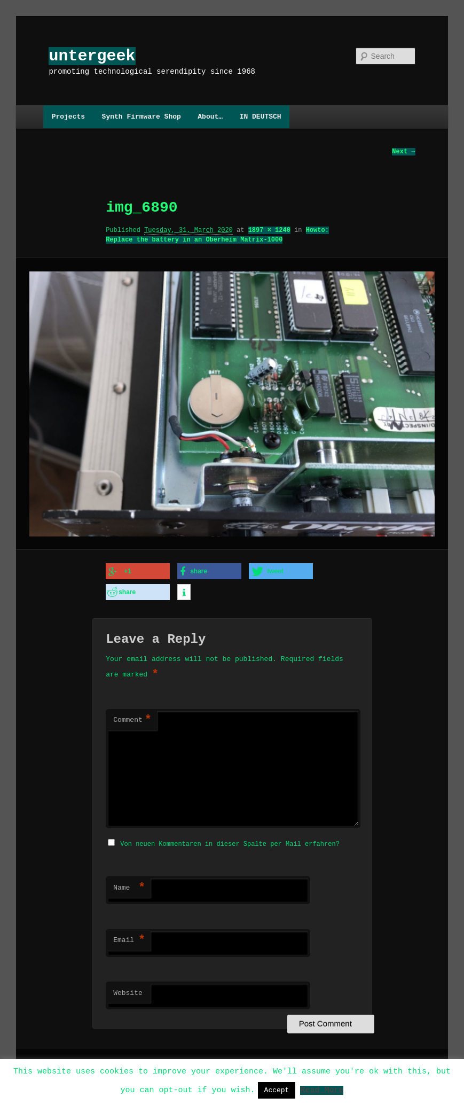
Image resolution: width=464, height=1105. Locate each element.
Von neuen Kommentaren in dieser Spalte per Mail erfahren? (229, 840)
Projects (68, 116)
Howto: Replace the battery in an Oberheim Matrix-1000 (217, 235)
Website (128, 990)
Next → (403, 152)
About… (210, 116)
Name (129, 885)
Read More (321, 1089)
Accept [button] (276, 1090)
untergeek (92, 56)
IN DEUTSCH (260, 116)
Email (129, 937)
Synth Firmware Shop (141, 116)
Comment (132, 718)
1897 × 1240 (269, 230)
